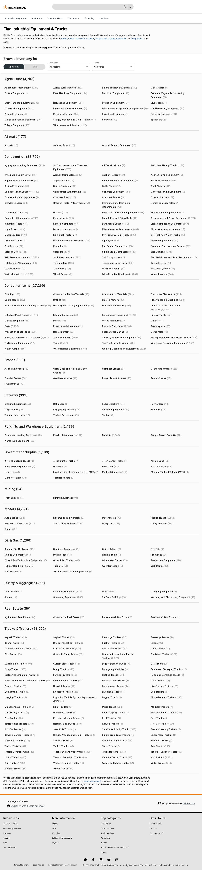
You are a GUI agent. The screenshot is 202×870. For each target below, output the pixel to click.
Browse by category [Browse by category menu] (15, 18)
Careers (6, 838)
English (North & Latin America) (27, 805)
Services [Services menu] (74, 18)
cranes (91, 38)
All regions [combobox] (55, 66)
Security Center (9, 847)
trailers (71, 38)
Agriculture (105, 838)
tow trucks (121, 38)
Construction (106, 823)
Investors (7, 833)
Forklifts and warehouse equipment (115, 847)
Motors (104, 843)
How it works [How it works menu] (56, 18)
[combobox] (109, 66)
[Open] (131, 67)
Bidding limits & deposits (62, 838)
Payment (55, 843)
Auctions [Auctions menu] (37, 18)
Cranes (103, 852)
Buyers (55, 823)
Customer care (155, 823)
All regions (54, 63)
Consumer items (107, 828)
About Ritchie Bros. (10, 823)
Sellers (54, 828)
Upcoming (14, 66)
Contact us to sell (156, 833)
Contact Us (189, 803)
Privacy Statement (21, 865)
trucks (64, 38)
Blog (5, 843)
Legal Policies (38, 865)
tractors (99, 38)
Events (96, 63)
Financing (89, 18)
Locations (104, 18)
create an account (92, 781)
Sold (35, 67)
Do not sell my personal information (62, 865)
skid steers (109, 38)
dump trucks (137, 38)
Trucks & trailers (107, 833)
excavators (81, 38)
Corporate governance (12, 828)
